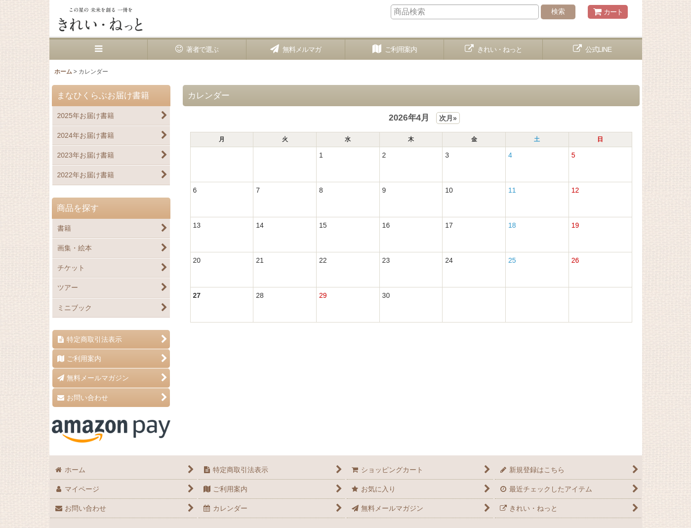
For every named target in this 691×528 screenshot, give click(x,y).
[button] (98, 50)
